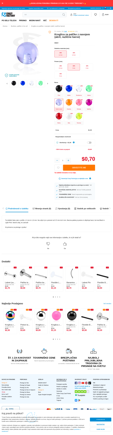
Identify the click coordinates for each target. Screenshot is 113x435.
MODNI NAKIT (35, 20)
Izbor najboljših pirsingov (100, 394)
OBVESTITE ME (79, 167)
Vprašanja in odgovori (99, 385)
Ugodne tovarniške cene (36, 8)
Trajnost (58, 400)
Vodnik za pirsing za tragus (100, 399)
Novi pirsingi (5, 385)
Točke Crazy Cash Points (63, 393)
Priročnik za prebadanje (99, 389)
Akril (65, 31)
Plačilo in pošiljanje (61, 386)
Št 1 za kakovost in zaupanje (56, 8)
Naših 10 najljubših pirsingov (101, 392)
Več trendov (107, 303)
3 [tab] (57, 297)
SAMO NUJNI (101, 429)
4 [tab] (60, 297)
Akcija (3, 392)
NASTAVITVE (101, 424)
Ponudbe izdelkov (7, 396)
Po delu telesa (9, 20)
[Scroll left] (110, 208)
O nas (58, 396)
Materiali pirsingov (98, 387)
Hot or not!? (5, 394)
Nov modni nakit (6, 389)
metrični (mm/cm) (95, 8)
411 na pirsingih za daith (100, 396)
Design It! (53, 20)
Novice (4, 399)
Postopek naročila (61, 384)
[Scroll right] (3, 208)
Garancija (59, 391)
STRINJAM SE (100, 419)
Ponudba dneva (6, 387)
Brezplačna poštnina (74, 8)
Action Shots (60, 398)
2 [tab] (55, 297)
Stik (94, 383)
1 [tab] (53, 297)
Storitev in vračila (61, 389)
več (45, 20)
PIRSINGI (23, 20)
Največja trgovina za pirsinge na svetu (13, 8)
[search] (41, 15)
